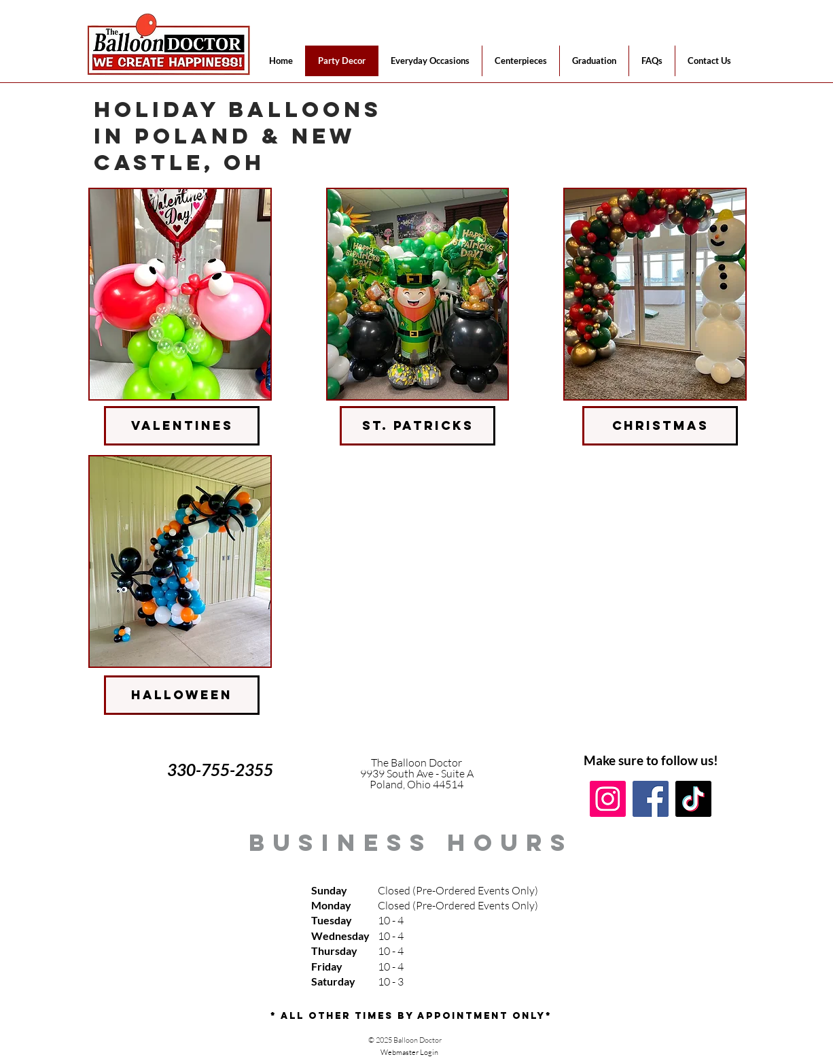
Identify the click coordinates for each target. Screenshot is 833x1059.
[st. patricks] (417, 426)
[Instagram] (608, 799)
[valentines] (182, 426)
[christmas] (660, 426)
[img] (180, 294)
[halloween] (182, 695)
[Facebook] (651, 799)
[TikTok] (693, 799)
